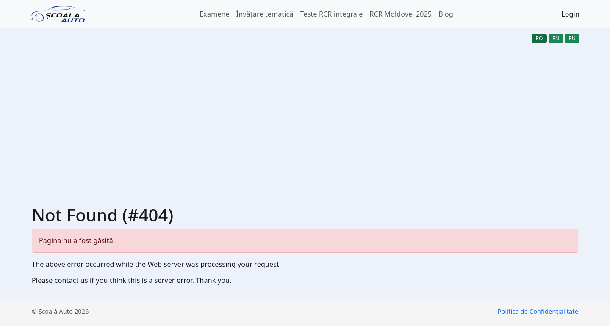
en (555, 38)
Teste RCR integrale (331, 14)
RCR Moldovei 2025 (401, 14)
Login (570, 14)
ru (572, 38)
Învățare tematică (265, 14)
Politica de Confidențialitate (538, 311)
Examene (214, 14)
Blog (445, 14)
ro (539, 38)
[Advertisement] (305, 111)
